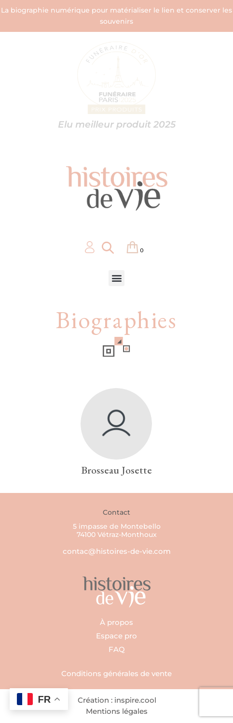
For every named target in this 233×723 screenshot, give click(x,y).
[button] (116, 278)
